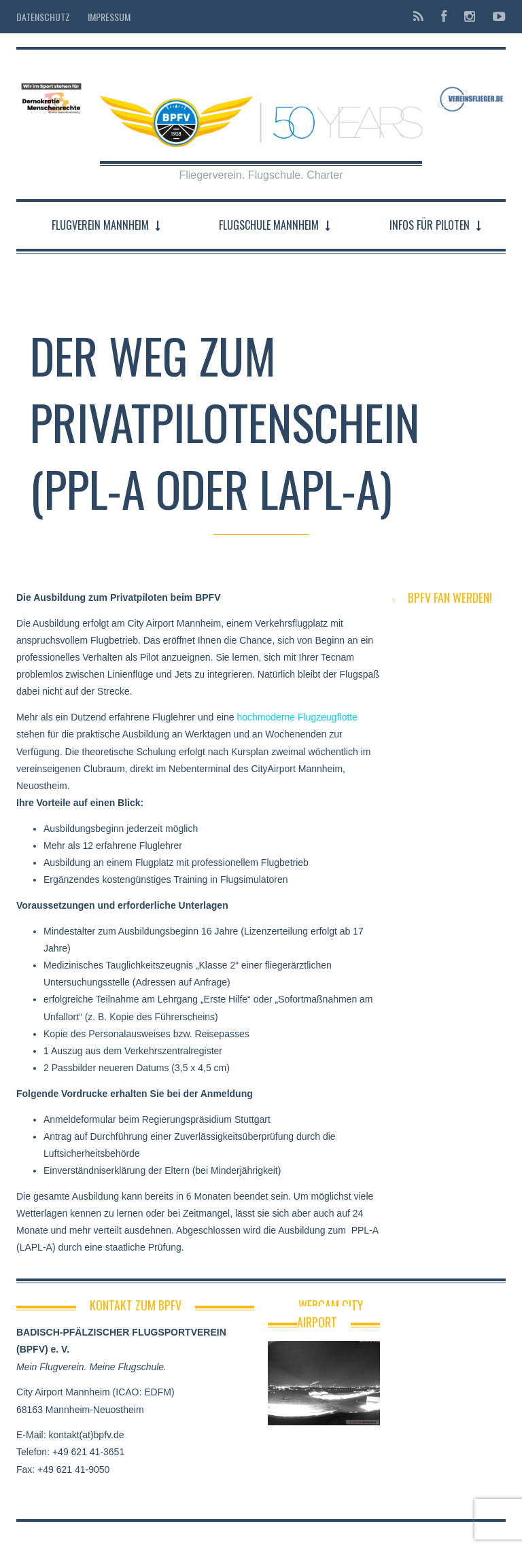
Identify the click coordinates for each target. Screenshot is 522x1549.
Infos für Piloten (429, 225)
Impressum (109, 17)
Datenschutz (43, 17)
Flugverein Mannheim (100, 225)
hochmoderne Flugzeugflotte (297, 717)
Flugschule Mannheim (269, 225)
